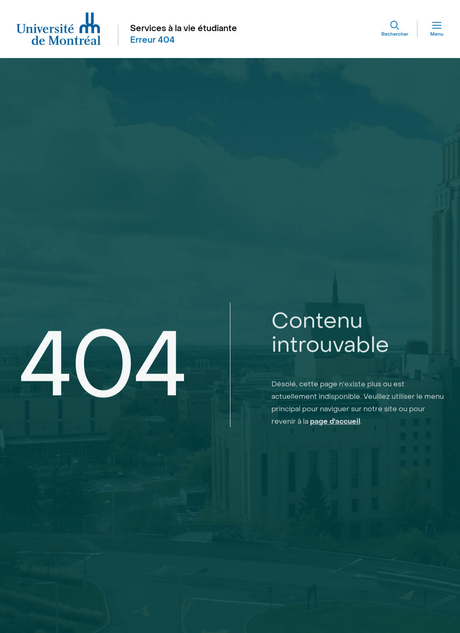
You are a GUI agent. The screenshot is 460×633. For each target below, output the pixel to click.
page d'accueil (335, 445)
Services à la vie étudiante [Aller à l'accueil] (183, 28)
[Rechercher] (394, 29)
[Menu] (430, 29)
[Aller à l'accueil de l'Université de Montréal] (59, 29)
